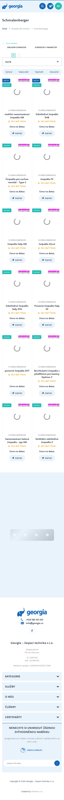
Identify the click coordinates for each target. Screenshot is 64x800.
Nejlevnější (24, 72)
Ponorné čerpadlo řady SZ (47, 307)
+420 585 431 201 (34, 619)
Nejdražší (39, 72)
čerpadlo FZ (46, 179)
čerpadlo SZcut (47, 244)
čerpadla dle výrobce (20, 28)
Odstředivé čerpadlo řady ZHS (17, 307)
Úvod (4, 28)
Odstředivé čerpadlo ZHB (47, 116)
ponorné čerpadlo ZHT (17, 370)
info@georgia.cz (34, 623)
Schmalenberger (41, 28)
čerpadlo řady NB (17, 244)
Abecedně (54, 72)
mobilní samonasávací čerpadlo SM (17, 116)
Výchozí (8, 72)
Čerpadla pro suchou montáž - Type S (17, 180)
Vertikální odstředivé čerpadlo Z (46, 440)
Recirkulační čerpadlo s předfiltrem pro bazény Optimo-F (47, 374)
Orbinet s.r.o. (37, 791)
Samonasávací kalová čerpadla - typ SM (17, 440)
